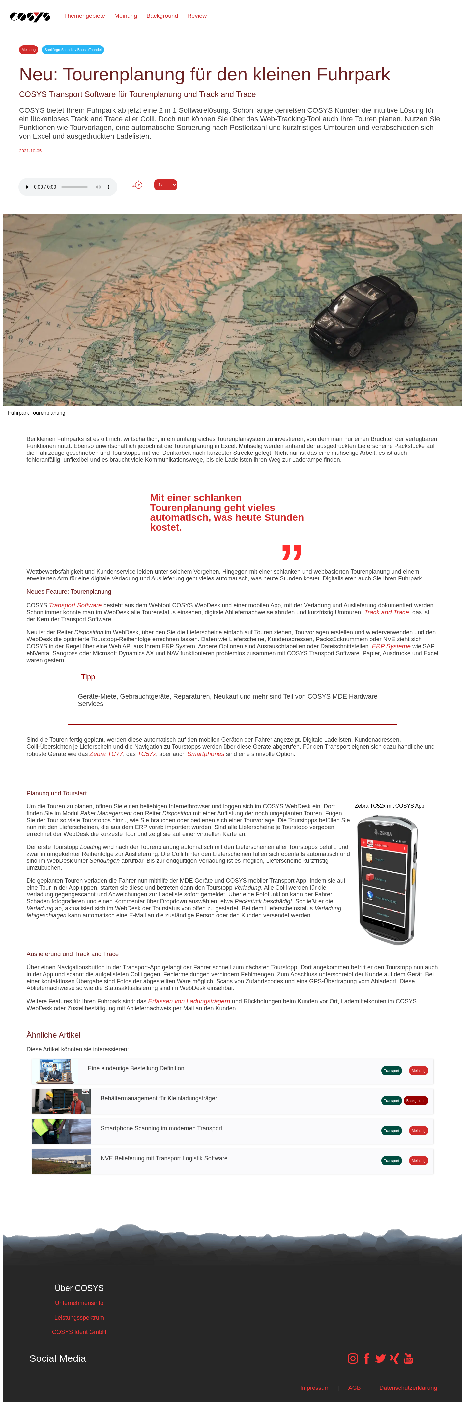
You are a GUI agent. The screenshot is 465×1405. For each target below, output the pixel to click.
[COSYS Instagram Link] (353, 1361)
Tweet (232, 197)
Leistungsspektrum (79, 1317)
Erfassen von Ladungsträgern (189, 1001)
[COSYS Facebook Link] (367, 1361)
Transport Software (75, 605)
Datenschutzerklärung (408, 1388)
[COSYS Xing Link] (394, 1361)
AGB (354, 1388)
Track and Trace (386, 612)
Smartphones (205, 753)
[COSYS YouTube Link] (408, 1361)
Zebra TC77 (106, 753)
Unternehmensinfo (79, 1303)
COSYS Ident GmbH (79, 1332)
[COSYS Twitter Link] (380, 1361)
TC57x (146, 753)
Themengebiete (84, 16)
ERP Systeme (391, 646)
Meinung (125, 16)
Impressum (315, 1388)
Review (197, 16)
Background (162, 16)
